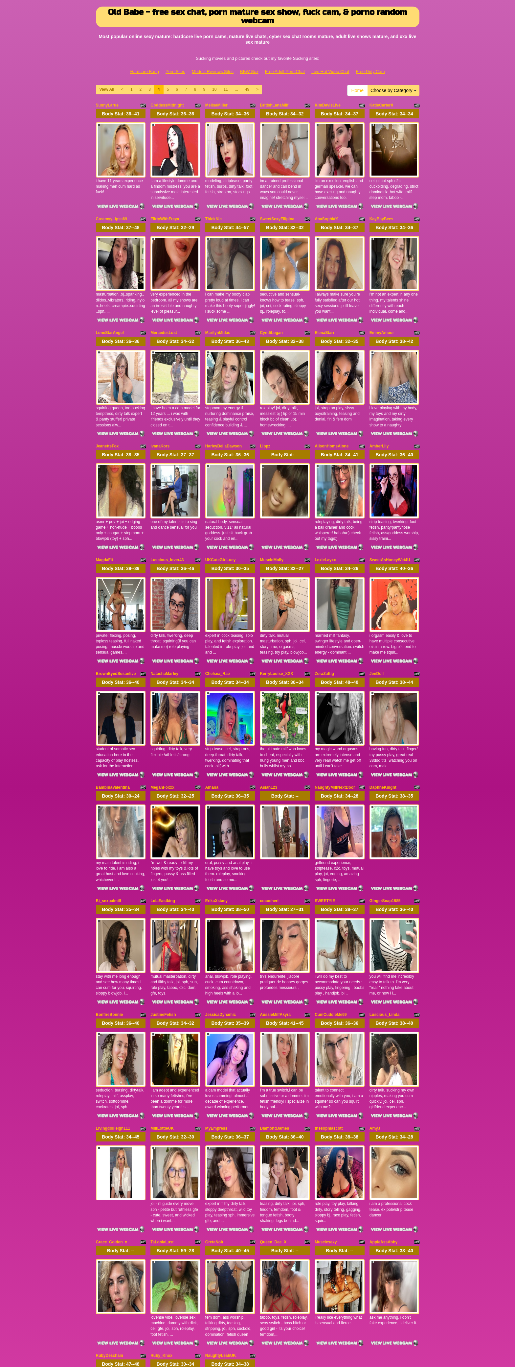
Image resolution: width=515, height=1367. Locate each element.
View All (107, 89)
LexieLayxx (325, 491)
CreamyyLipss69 (111, 201)
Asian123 (268, 684)
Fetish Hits (255, 1352)
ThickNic (213, 201)
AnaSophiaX (326, 201)
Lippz (265, 394)
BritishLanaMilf (274, 105)
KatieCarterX (381, 105)
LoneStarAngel (110, 298)
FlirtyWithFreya (164, 201)
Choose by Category (393, 90)
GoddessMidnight (167, 105)
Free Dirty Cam (370, 71)
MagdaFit (104, 491)
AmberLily (379, 394)
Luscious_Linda (384, 876)
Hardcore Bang (144, 71)
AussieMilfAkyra (275, 876)
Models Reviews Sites (213, 71)
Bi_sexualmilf (108, 780)
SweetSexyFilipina (277, 201)
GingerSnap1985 (385, 780)
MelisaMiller (216, 105)
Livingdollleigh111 (113, 973)
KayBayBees (381, 201)
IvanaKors (159, 394)
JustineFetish (163, 876)
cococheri (269, 780)
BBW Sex (249, 71)
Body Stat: (120, 113)
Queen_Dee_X (273, 1069)
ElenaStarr (324, 298)
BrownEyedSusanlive (116, 587)
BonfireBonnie (109, 876)
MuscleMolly (271, 491)
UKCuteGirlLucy (220, 491)
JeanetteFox (107, 394)
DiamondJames (274, 973)
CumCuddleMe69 (331, 876)
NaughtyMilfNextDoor (335, 684)
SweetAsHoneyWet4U (389, 491)
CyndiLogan (271, 298)
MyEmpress (216, 973)
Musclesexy (326, 1069)
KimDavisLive (328, 105)
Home (357, 90)
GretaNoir (214, 1069)
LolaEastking (162, 780)
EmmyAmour (381, 298)
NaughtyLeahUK (220, 1165)
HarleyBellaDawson (223, 394)
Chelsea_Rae (217, 587)
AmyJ (374, 973)
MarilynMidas (217, 298)
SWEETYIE (325, 780)
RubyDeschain (109, 1165)
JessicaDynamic (220, 876)
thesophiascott (329, 973)
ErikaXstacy (216, 780)
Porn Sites (175, 71)
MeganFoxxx (162, 684)
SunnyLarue (107, 105)
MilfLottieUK (162, 973)
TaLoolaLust (161, 1069)
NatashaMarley (164, 587)
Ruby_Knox (161, 1165)
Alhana (211, 684)
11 (225, 89)
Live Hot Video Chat (330, 71)
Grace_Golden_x (111, 1069)
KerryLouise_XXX (276, 587)
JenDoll (376, 587)
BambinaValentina (113, 684)
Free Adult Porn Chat (285, 71)
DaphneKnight (382, 684)
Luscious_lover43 (167, 491)
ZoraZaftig (324, 587)
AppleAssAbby (383, 1069)
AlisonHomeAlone (331, 394)
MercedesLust (163, 298)
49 (247, 89)
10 (214, 89)
